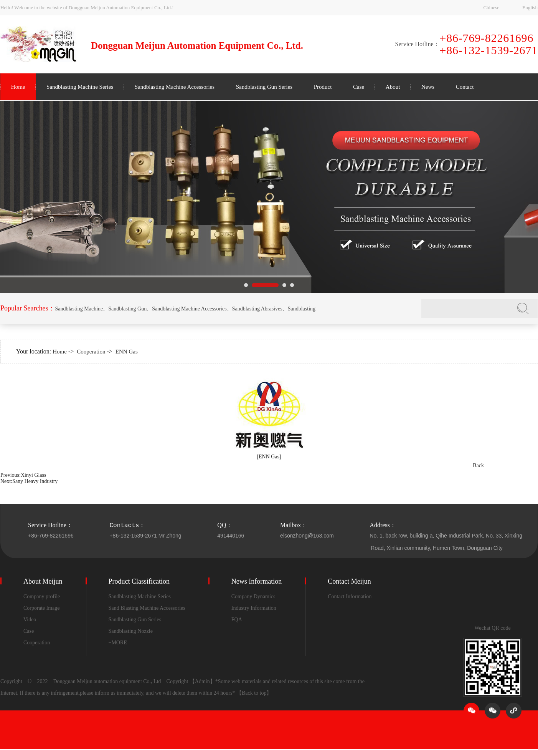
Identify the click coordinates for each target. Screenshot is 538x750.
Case (358, 87)
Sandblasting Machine (79, 309)
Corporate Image (41, 608)
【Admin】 (202, 681)
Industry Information (253, 608)
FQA (236, 619)
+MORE (118, 642)
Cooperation (91, 351)
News (427, 87)
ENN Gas (127, 351)
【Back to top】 (254, 693)
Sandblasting (301, 309)
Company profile (41, 596)
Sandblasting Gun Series (264, 87)
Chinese (491, 7)
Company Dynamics (253, 596)
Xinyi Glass (33, 475)
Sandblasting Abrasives (257, 309)
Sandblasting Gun (127, 309)
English (530, 7)
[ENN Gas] (269, 457)
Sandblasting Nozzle (131, 631)
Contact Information (349, 596)
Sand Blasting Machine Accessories (147, 608)
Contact (465, 87)
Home (18, 87)
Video (29, 619)
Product (323, 87)
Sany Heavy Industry (35, 481)
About (393, 87)
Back (478, 465)
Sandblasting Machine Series (79, 87)
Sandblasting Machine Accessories (175, 87)
